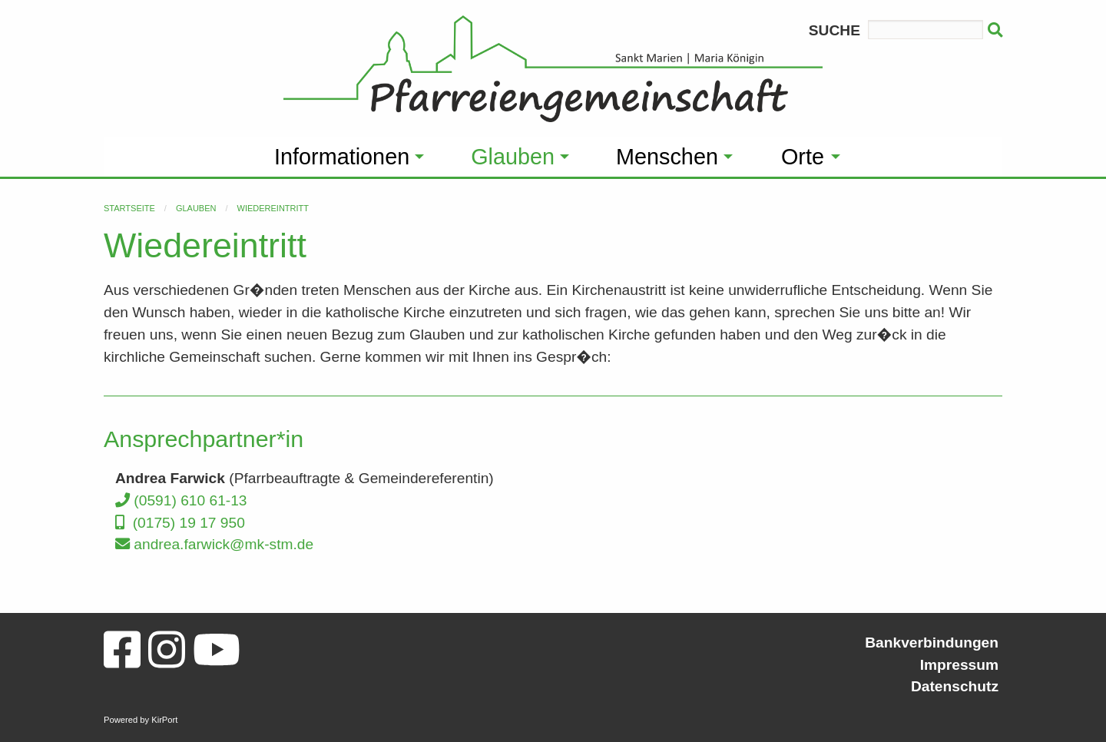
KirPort (164, 719)
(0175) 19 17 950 (180, 523)
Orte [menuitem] (802, 156)
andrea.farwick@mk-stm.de (214, 544)
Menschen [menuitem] (667, 156)
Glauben (196, 208)
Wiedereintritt (273, 208)
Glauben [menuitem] (513, 156)
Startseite (129, 208)
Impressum (959, 665)
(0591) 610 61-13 (181, 500)
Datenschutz (954, 686)
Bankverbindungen (931, 642)
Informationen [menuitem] (341, 156)
